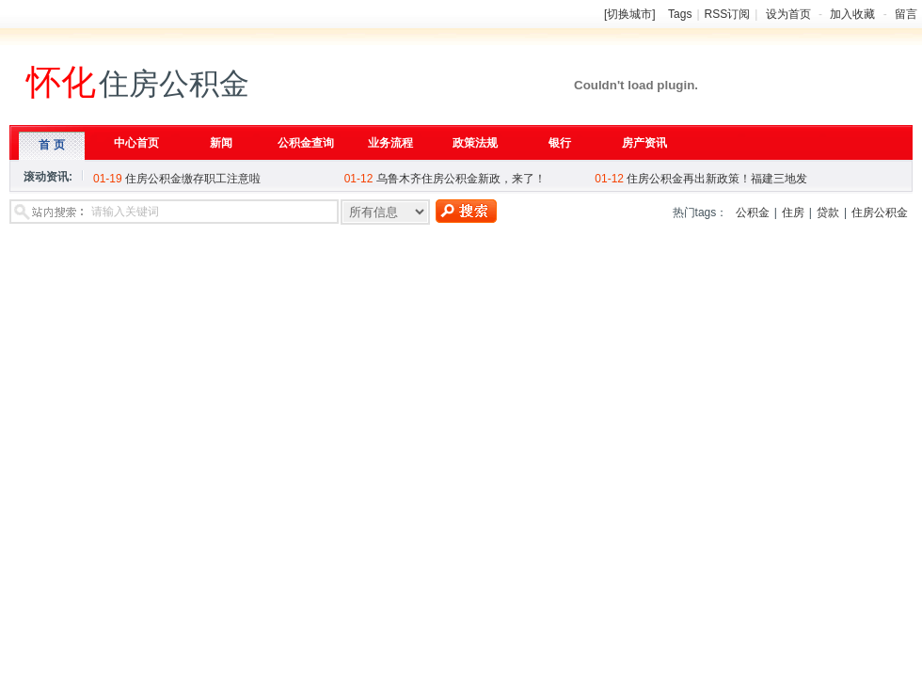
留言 (906, 14)
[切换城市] (630, 14)
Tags (680, 14)
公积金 (753, 212)
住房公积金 (879, 212)
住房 (793, 212)
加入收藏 (852, 14)
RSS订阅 (728, 14)
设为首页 (788, 14)
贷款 (828, 212)
